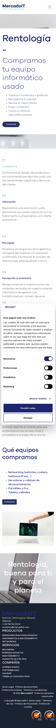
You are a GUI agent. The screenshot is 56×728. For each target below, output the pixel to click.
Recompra (8, 650)
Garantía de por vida (14, 659)
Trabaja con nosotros (16, 676)
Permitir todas (28, 408)
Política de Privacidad (26, 704)
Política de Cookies (12, 690)
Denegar (27, 418)
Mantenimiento (11, 656)
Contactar (11, 124)
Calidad (6, 673)
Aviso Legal (8, 687)
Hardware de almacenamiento (19, 638)
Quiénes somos (10, 667)
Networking (9, 642)
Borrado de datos (12, 653)
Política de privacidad (26, 687)
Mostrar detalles (38, 398)
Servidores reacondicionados (19, 635)
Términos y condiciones (35, 690)
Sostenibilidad (10, 670)
